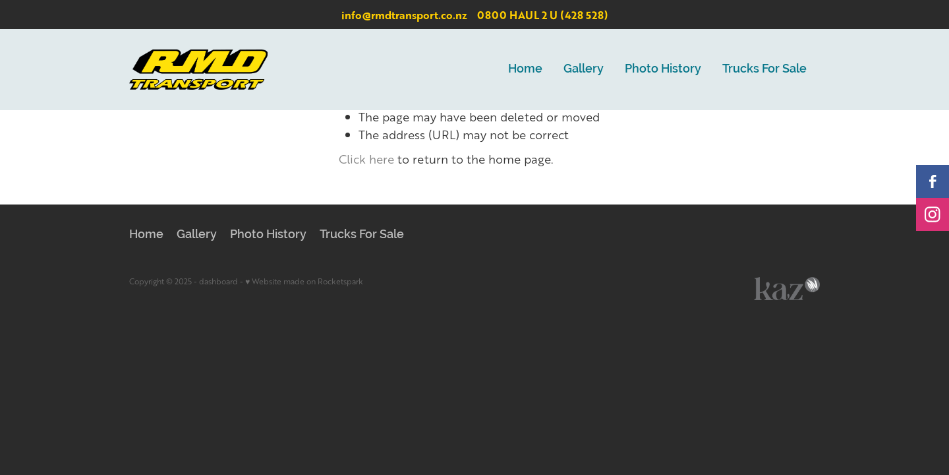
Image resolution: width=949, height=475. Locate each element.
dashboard (218, 281)
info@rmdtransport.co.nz (404, 14)
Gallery (583, 68)
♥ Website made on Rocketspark (304, 281)
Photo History (663, 68)
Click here (366, 158)
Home (525, 68)
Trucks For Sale (764, 68)
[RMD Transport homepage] (198, 69)
